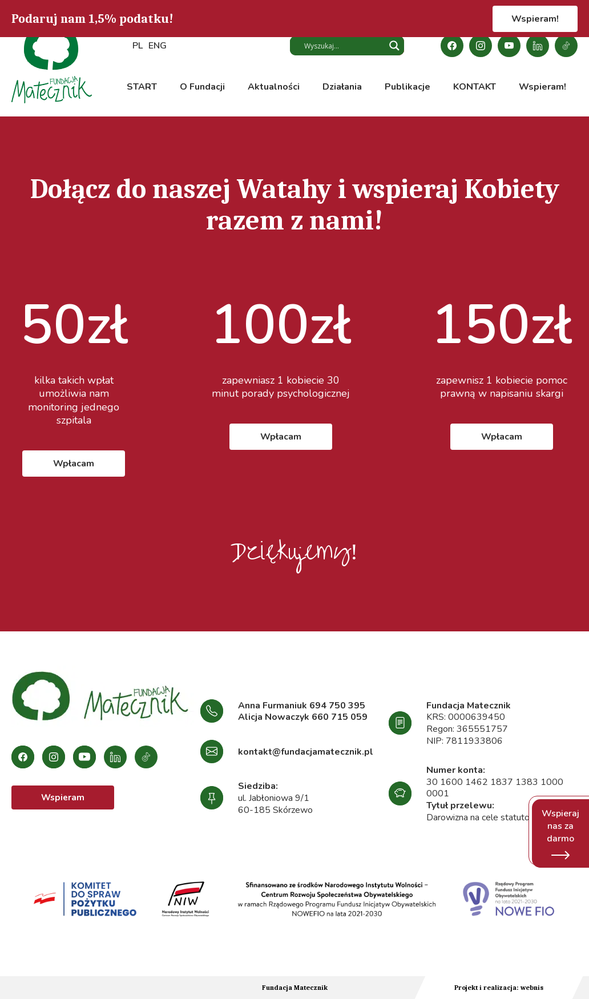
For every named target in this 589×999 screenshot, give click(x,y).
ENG (157, 46)
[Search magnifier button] (394, 46)
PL (137, 46)
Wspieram (63, 798)
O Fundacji (202, 86)
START (142, 86)
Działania (342, 86)
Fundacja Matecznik (295, 988)
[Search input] (340, 46)
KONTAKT (474, 86)
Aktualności (274, 86)
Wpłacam (73, 463)
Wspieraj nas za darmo (560, 833)
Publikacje (407, 86)
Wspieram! (535, 19)
